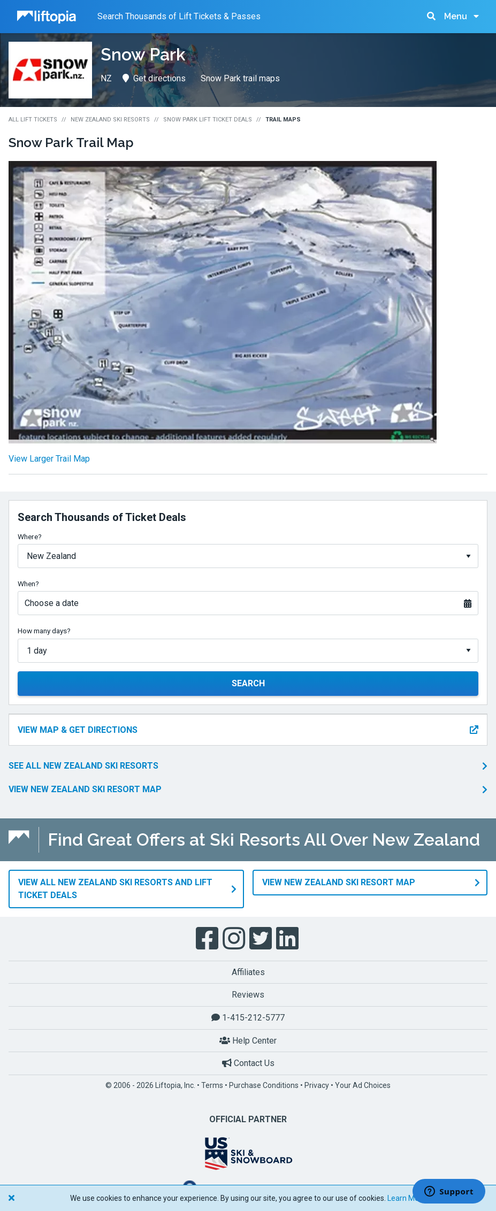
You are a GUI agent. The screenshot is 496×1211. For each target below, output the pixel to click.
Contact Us (248, 1063)
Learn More (406, 1198)
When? (28, 583)
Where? (30, 536)
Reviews (248, 995)
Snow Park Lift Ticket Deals (207, 119)
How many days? (44, 630)
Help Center (248, 1041)
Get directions (154, 78)
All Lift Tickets (33, 119)
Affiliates (248, 972)
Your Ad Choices (363, 1085)
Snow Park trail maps (240, 78)
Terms (212, 1085)
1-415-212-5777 (248, 1018)
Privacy (316, 1085)
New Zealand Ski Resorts (110, 119)
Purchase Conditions (264, 1085)
